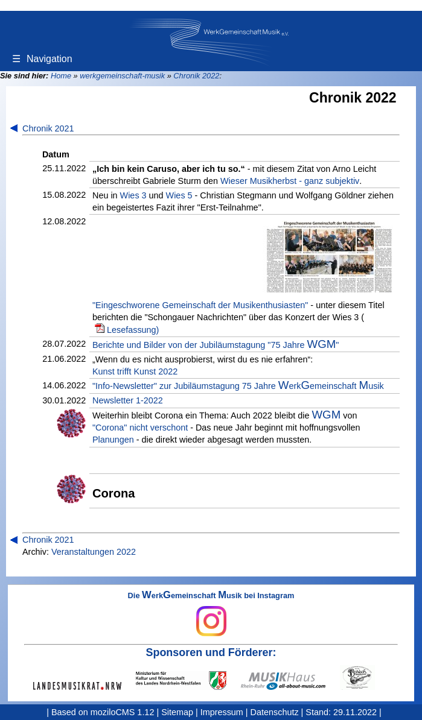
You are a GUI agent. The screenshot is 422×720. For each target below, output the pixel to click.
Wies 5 (179, 195)
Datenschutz (275, 712)
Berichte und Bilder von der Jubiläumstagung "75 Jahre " (215, 344)
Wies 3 (133, 195)
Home (61, 75)
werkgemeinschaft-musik (122, 75)
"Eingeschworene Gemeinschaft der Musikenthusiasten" (200, 305)
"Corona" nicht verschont (140, 427)
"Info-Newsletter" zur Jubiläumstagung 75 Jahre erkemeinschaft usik (238, 385)
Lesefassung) (133, 330)
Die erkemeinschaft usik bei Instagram (211, 614)
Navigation (42, 59)
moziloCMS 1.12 (123, 712)
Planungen (113, 439)
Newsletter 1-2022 (127, 400)
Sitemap (177, 712)
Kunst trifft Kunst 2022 (134, 371)
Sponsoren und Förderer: (211, 652)
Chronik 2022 (196, 75)
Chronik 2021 (48, 128)
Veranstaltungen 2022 (93, 552)
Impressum (221, 712)
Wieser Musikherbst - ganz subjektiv (289, 181)
